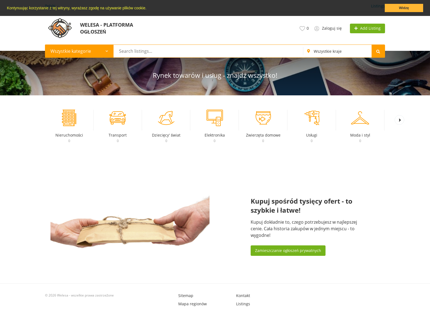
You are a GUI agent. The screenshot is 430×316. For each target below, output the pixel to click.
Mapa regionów (192, 303)
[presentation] (399, 120)
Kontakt (243, 295)
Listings (243, 303)
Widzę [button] (404, 8)
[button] (148, 8)
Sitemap (185, 295)
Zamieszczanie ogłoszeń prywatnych (288, 250)
